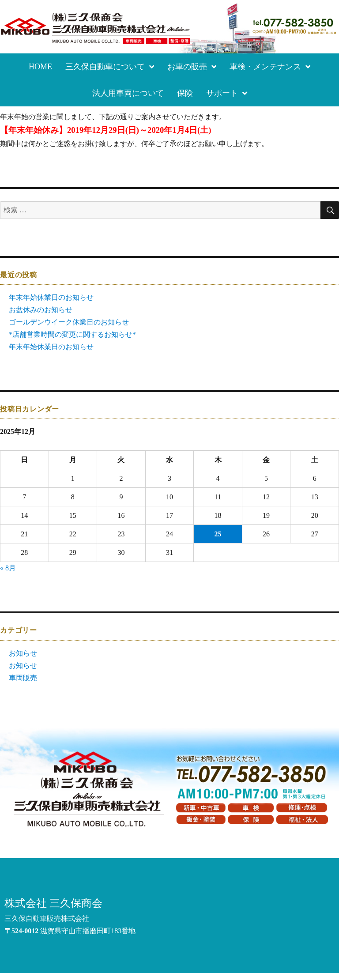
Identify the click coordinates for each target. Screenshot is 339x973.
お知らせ (23, 653)
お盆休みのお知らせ (40, 309)
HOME (40, 66)
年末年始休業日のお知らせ (51, 297)
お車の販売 (191, 66)
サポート (226, 93)
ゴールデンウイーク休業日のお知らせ (69, 322)
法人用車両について (128, 93)
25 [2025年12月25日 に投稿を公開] (218, 534)
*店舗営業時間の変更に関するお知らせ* (72, 334)
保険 (185, 93)
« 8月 (8, 568)
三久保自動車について (109, 66)
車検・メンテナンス (270, 66)
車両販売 (23, 678)
